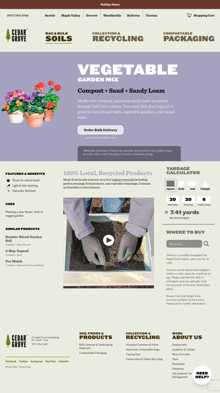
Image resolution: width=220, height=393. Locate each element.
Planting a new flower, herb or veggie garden (24, 214)
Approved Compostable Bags (143, 349)
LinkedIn (63, 361)
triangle (205, 185)
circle (181, 185)
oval (192, 185)
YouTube (50, 361)
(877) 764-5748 (17, 15)
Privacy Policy (12, 367)
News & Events (181, 354)
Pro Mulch (26, 263)
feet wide (173, 204)
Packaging (188, 37)
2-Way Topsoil (26, 253)
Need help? (202, 375)
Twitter (23, 361)
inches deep (204, 204)
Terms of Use (24, 367)
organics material (123, 179)
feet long (188, 204)
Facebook (11, 361)
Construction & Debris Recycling (144, 359)
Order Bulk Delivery (100, 130)
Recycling (118, 37)
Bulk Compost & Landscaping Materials (96, 346)
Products (98, 335)
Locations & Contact (183, 349)
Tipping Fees (133, 354)
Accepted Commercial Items (142, 344)
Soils (58, 37)
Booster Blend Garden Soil (26, 240)
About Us (191, 335)
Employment (179, 344)
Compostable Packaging (93, 352)
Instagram (36, 361)
